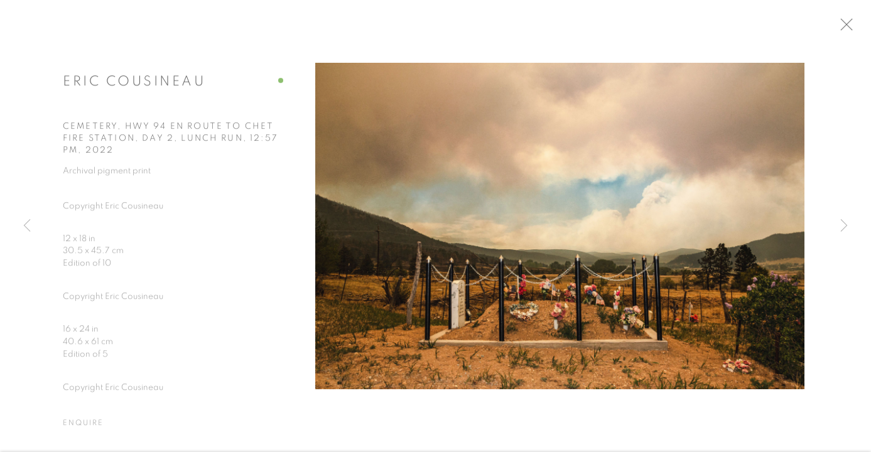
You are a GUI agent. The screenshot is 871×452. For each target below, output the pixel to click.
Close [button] (853, 28)
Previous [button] (27, 226)
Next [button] (844, 226)
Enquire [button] (83, 426)
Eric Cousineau (134, 85)
